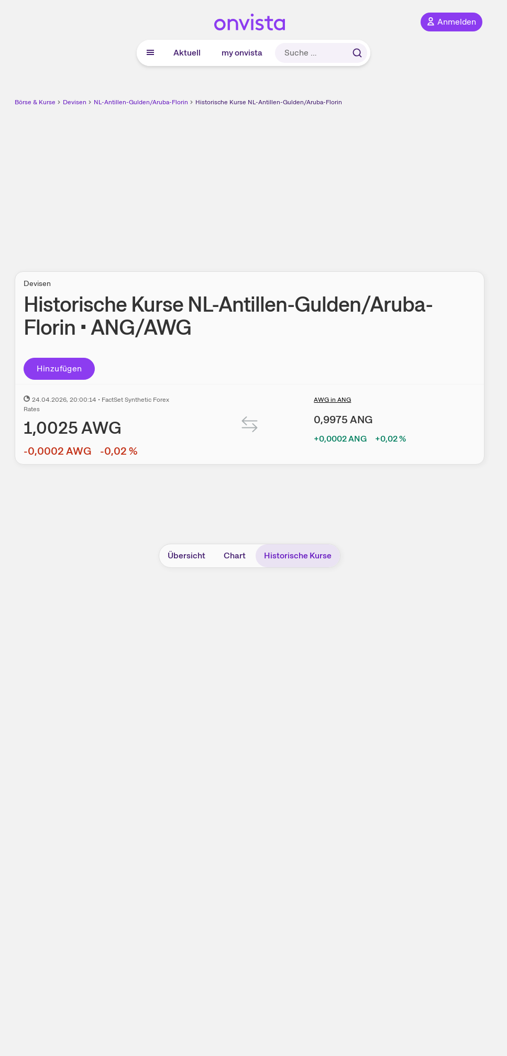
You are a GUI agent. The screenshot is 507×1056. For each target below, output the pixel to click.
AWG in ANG (332, 399)
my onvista (242, 52)
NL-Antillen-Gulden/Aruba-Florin (141, 102)
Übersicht (186, 555)
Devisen (74, 102)
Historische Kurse (298, 555)
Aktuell (187, 52)
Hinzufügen (59, 368)
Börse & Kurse (35, 102)
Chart (235, 555)
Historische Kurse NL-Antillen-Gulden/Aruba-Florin (268, 102)
